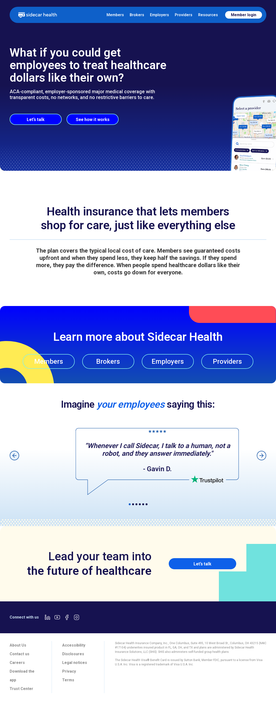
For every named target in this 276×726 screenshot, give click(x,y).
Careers (17, 662)
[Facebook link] (67, 617)
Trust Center (21, 688)
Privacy (69, 671)
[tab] (73, 710)
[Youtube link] (57, 617)
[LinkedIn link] (47, 617)
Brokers (137, 15)
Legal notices (74, 662)
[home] (37, 14)
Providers (183, 15)
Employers (159, 15)
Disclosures (73, 654)
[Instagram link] (76, 617)
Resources (208, 15)
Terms (68, 680)
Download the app (22, 675)
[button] (14, 455)
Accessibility (73, 645)
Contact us (19, 654)
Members (115, 15)
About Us (18, 645)
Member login (243, 15)
